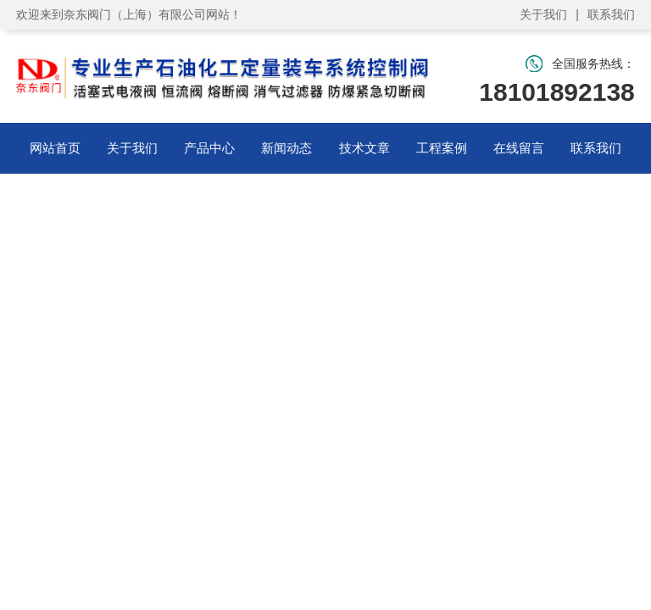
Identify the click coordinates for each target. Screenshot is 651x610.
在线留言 (518, 148)
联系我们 (611, 14)
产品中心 (209, 148)
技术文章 (364, 148)
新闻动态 (286, 148)
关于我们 (543, 14)
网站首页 (55, 148)
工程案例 (441, 148)
